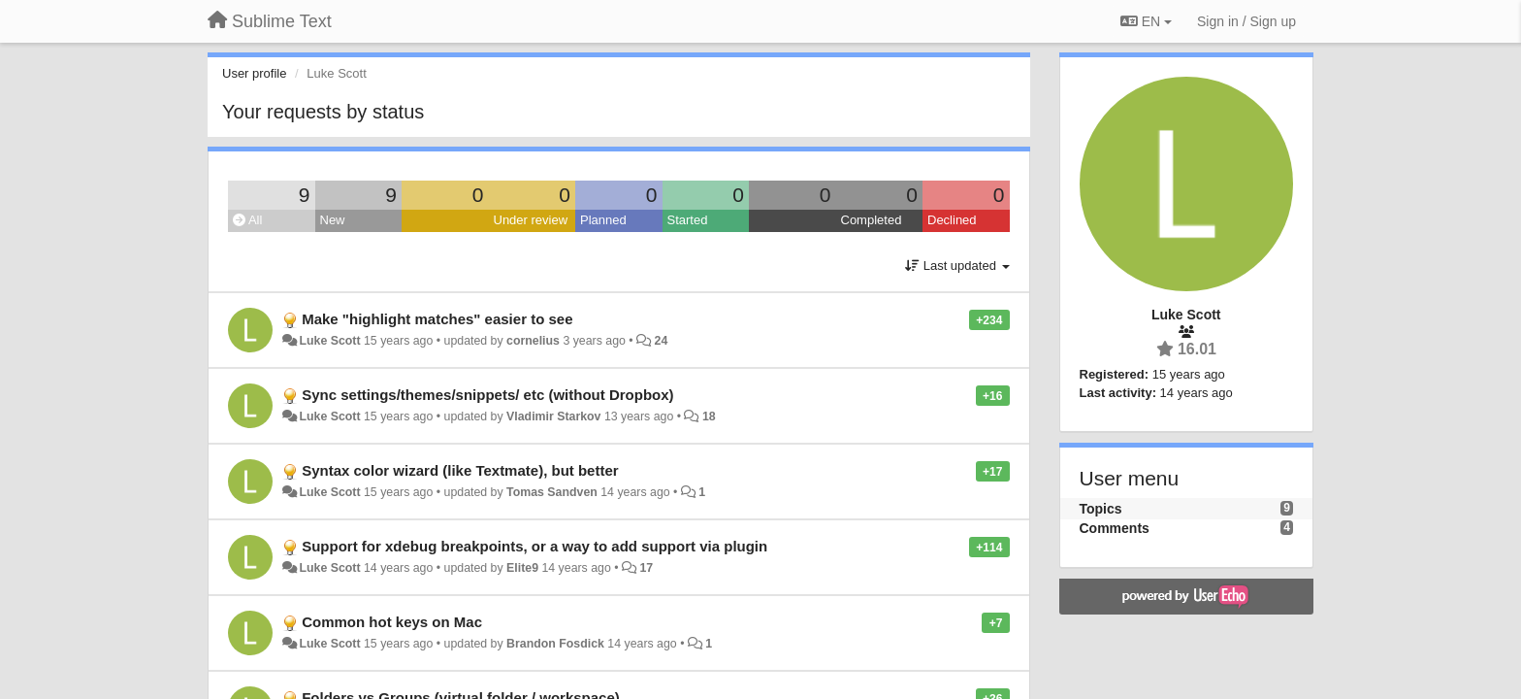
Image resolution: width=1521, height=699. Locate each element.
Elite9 (522, 568)
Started (687, 220)
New (332, 220)
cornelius (533, 341)
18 (709, 416)
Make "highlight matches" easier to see (437, 319)
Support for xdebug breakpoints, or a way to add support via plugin (534, 546)
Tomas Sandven (552, 492)
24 (661, 341)
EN (1146, 21)
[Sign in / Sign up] (1246, 21)
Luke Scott (329, 341)
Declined (952, 220)
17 (646, 568)
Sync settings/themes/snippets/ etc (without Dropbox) (487, 394)
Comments (1114, 528)
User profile (254, 73)
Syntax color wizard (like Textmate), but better (460, 470)
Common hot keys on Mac (392, 622)
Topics (1101, 508)
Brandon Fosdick (555, 643)
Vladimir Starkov (553, 416)
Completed (871, 220)
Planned (603, 220)
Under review (531, 220)
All (247, 220)
